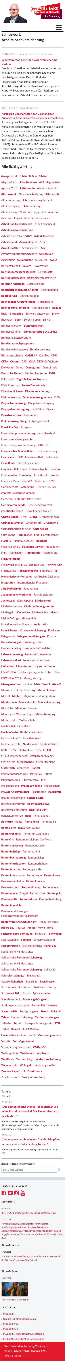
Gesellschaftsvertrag (40, 505)
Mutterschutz (27, 720)
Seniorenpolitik (10, 945)
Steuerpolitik (9, 1011)
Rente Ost (7, 839)
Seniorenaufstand (44, 939)
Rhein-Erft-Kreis (49, 921)
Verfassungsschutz (49, 1035)
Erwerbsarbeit (46, 433)
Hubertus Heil (48, 570)
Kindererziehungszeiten (39, 606)
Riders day (7, 927)
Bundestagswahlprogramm (17, 343)
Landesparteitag (11, 648)
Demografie (33, 367)
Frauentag (25, 475)
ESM (41, 445)
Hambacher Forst (28, 534)
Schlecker (41, 933)
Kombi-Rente (9, 630)
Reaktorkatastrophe (13, 797)
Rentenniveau (51, 887)
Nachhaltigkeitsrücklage (15, 726)
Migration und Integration (39, 696)
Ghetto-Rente (9, 516)
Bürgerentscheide (12, 355)
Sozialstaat (24, 987)
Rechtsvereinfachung (14, 809)
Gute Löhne (8, 534)
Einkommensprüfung (14, 421)
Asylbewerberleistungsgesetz (19, 253)
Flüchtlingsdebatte (29, 463)
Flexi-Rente (8, 463)
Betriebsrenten (41, 307)
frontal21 (27, 481)
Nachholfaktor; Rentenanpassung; (22, 732)
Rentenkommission (12, 881)
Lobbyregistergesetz (31, 672)
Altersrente (52, 194)
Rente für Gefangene (36, 833)
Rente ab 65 (49, 821)
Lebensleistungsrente (38, 654)
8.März (43, 176)
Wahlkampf (27, 1053)
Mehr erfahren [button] (13, 1355)
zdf (23, 1071)
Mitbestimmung (45, 714)
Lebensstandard (11, 660)
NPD (4, 750)
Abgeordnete (9, 182)
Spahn (27, 993)
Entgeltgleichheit (39, 421)
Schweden (55, 933)
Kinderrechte (40, 612)
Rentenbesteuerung (13, 857)
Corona (14, 361)
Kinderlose (23, 612)
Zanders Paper (10, 1071)
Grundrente (51, 522)
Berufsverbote (35, 283)
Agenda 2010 (9, 188)
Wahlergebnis (9, 1053)
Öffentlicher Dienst (41, 755)
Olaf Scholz (8, 761)
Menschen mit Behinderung (18, 690)
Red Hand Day (38, 809)
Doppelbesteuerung (13, 403)
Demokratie (50, 367)
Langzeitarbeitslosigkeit (37, 648)
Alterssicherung (10, 200)
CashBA (44, 355)
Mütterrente (8, 720)
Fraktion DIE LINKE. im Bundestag (19, 1319)
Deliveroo (7, 367)
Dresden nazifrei (11, 415)
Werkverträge (24, 1059)
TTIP (57, 1023)
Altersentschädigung (30, 194)
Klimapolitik (28, 618)
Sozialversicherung (45, 987)
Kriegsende (8, 636)
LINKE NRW (8, 672)
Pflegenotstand (10, 779)
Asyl (43, 248)
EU (47, 445)
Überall (15, 1029)
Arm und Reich (28, 242)
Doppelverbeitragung (41, 403)
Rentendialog (36, 857)
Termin (18, 1023)
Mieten (16, 696)
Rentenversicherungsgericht (18, 921)
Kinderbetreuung (11, 606)
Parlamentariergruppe (14, 773)
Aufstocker (46, 253)
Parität (36, 767)
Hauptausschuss (24, 540)
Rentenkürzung (31, 887)
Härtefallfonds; (50, 534)
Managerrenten (11, 684)
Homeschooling (28, 570)
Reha (28, 815)
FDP (20, 457)
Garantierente (9, 486)
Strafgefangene (29, 1011)
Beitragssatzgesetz (13, 277)
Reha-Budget (41, 815)
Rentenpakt (54, 893)
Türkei (5, 1029)
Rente (18, 821)
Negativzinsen (32, 738)
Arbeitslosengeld (45, 224)
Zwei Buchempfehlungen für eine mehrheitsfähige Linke (29, 1213)
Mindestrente (27, 702)
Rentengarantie (32, 869)
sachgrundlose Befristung (16, 933)
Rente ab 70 (8, 827)
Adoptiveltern (28, 182)
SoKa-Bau (50, 945)
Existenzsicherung (46, 451)
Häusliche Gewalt (33, 546)
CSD (24, 361)
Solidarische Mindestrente (17, 951)
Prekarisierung (10, 785)
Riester (21, 927)
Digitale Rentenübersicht (31, 379)
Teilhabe (6, 1023)
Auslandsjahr (25, 259)
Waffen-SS (39, 1047)
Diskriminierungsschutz (37, 397)
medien (27, 684)
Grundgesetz (33, 522)
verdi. (32, 1035)
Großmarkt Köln (49, 516)
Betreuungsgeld (29, 295)
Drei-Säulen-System (44, 409)
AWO (53, 259)
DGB (52, 373)
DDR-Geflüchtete (48, 361)
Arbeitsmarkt (9, 242)
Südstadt (55, 1011)
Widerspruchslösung (48, 1059)
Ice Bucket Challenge (46, 576)
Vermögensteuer (23, 1041)
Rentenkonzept (10, 887)
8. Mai (33, 176)
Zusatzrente (34, 1071)
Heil (3, 552)
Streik (44, 1011)
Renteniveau (34, 875)
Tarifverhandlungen (47, 1017)
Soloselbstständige (12, 975)
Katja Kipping (25, 600)
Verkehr (6, 1041)
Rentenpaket (37, 893)
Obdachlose (26, 750)
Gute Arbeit (40, 528)
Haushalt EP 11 (10, 546)
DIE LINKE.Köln (10, 1329)
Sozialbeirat (33, 975)
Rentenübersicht (11, 905)
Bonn (18, 319)
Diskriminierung (10, 397)
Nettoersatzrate (11, 744)
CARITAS (31, 355)
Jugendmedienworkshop (16, 594)
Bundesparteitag (11, 331)
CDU (54, 355)
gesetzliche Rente (12, 511)
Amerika (6, 218)
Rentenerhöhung (38, 863)
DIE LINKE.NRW (11, 1324)
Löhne (57, 672)
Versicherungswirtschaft (16, 1047)
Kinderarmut (43, 600)
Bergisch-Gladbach (13, 283)
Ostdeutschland (45, 761)
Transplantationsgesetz (38, 1023)
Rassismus (54, 791)
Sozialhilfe (31, 981)
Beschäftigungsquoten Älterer (19, 289)
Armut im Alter (10, 248)
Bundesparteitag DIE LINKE (40, 331)
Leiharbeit (7, 666)
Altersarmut (8, 194)
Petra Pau (36, 773)
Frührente (41, 481)
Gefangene (27, 486)
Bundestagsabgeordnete (16, 337)
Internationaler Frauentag (32, 582)
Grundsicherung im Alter (16, 528)
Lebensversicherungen (36, 660)
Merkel (5, 696)
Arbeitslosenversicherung (17, 230)
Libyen (37, 666)
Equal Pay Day (10, 427)
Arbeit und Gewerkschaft (16, 224)
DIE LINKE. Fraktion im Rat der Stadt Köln (23, 1334)
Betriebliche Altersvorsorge (18, 301)
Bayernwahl (41, 265)
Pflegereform (30, 779)
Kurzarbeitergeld (11, 642)
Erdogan (26, 427)
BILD (4, 313)
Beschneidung (49, 289)
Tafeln (5, 1017)
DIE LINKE (7, 379)
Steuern (52, 1005)
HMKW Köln (54, 564)
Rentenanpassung (12, 845)
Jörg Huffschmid (11, 588)
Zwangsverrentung (33, 1077)
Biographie (16, 313)
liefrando (49, 666)
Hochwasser (8, 570)
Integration (8, 582)
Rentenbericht (31, 851)
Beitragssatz (45, 271)
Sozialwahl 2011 (11, 993)
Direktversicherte (12, 391)
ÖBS (38, 750)
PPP (43, 779)
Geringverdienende (13, 505)
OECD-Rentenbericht (14, 755)
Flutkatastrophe (38, 469)
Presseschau (52, 785)
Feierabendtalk (34, 457)
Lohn (48, 672)
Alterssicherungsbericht (37, 200)
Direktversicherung (37, 391)
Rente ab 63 (32, 821)
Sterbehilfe (38, 1005)
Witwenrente (9, 1065)
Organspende (25, 761)
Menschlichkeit (46, 690)
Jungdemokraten (44, 594)
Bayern (26, 265)
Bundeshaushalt (33, 325)
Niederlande (30, 744)
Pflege (48, 773)
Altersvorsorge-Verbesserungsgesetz (23, 212)
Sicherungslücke (32, 945)
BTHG (47, 319)
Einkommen (31, 415)
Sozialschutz (8, 987)
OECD (47, 750)
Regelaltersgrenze (12, 815)
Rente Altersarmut (29, 827)
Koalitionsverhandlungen (16, 624)
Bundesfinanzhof (11, 325)
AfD (41, 182)
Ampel (18, 218)
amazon (53, 212)
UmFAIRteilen (30, 1029)
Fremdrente (41, 475)
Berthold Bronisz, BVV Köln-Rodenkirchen (23, 1339)
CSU (32, 361)
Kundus (51, 636)
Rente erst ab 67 (11, 833)
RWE (50, 927)
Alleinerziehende (47, 188)
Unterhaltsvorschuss (14, 1035)
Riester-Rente (36, 927)
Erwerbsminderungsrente (17, 439)
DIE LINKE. (8, 1314)
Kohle (36, 624)
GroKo (33, 516)
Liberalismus (23, 666)
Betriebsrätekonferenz (15, 307)
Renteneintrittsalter (13, 863)
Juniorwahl (8, 600)
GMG (24, 516)
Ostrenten (23, 767)
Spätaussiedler (42, 993)
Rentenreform (28, 899)
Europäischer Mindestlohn (17, 451)
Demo (19, 367)
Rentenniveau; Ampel (14, 893)
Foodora (56, 469)
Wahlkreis (42, 1053)
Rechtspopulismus (38, 803)
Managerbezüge (33, 678)
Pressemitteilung (31, 785)
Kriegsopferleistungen (31, 636)
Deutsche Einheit (12, 373)
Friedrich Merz (10, 481)
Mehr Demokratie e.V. (47, 684)
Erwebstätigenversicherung (18, 433)
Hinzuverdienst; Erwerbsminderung (22, 564)
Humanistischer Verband (16, 576)
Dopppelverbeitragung (15, 409)
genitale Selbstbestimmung (18, 492)
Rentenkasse (52, 875)
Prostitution (39, 791)
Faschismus (8, 457)
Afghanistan (53, 182)
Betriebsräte (45, 301)
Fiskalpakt (52, 457)
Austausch (41, 259)
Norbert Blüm (48, 744)
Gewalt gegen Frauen (38, 511)
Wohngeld (26, 1065)
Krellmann (54, 630)
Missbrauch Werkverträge (17, 714)
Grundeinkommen (12, 522)
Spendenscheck (10, 999)
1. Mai (23, 176)
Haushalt (41, 540)
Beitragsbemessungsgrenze (18, 271)
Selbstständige (10, 939)
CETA (4, 361)
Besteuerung (9, 295)
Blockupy (6, 319)
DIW (57, 397)
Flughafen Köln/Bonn (14, 469)
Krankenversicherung (33, 630)
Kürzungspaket (33, 642)
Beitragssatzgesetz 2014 (41, 277)
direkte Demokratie (33, 385)
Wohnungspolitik (45, 1065)
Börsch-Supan (32, 319)
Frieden (55, 475)
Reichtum (7, 821)
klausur (55, 612)
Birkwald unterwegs (37, 313)
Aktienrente (27, 188)
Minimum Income (26, 708)
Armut (43, 242)
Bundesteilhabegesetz (14, 349)
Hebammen (53, 546)
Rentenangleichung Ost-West (34, 839)
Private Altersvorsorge (15, 791)
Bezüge (56, 307)
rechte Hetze (35, 797)
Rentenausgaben (35, 845)
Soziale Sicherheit (12, 981)
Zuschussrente (10, 1077)
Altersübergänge (11, 206)
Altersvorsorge (33, 206)
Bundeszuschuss (40, 349)
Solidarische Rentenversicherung (21, 957)
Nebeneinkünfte (11, 738)
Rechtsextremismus (13, 803)
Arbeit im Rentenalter (37, 218)
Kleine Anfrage (10, 618)
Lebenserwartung (12, 654)
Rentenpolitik (9, 899)
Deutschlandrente (36, 373)
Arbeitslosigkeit (44, 236)
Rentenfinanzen (11, 869)
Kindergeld (7, 612)
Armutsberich (30, 248)
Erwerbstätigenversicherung (18, 445)
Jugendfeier (31, 588)
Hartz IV (6, 540)
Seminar (26, 939)
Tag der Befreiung (22, 1017)
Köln (45, 624)
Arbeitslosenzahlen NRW (16, 236)
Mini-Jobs (7, 708)
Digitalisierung (9, 385)
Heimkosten (16, 552)
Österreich (8, 767)
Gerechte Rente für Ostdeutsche (21, 498)
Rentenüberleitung (50, 899)
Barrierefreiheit (10, 265)
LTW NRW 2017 (11, 678)
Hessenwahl (32, 552)
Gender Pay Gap (46, 486)
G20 (51, 481)
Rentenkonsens (35, 881)
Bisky (55, 313)
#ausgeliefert (9, 176)
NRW (13, 750)
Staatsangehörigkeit (35, 999)
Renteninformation (13, 875)
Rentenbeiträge (11, 851)
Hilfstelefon (50, 552)
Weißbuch (7, 1059)
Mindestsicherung (49, 702)
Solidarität (50, 969)
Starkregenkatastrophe (15, 1005)
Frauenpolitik (9, 475)
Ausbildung (8, 259)
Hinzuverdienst (10, 558)
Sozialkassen (47, 981)
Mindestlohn (9, 702)
